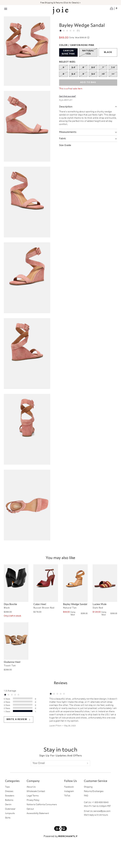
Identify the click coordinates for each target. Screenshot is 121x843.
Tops (7, 790)
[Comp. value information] (88, 41)
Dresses (9, 795)
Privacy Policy (33, 803)
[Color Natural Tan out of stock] (88, 56)
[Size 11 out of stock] (113, 78)
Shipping (88, 790)
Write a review (18, 723)
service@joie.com (101, 814)
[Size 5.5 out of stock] (73, 71)
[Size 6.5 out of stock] (93, 71)
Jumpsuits (10, 817)
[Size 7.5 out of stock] (113, 71)
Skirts (7, 821)
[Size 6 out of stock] (83, 71)
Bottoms (9, 803)
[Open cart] (113, 8)
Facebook (69, 790)
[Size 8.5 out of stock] (73, 78)
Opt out (30, 812)
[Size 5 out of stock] (63, 71)
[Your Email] (58, 767)
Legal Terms (33, 799)
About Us (31, 790)
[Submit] (87, 767)
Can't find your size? (67, 100)
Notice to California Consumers (42, 808)
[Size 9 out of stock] (83, 78)
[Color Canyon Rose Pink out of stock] (68, 56)
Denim (8, 808)
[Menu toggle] (6, 9)
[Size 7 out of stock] (103, 71)
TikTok (67, 799)
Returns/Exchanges (94, 795)
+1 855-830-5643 (100, 806)
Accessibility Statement (38, 817)
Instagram (69, 795)
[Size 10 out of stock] (103, 78)
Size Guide (65, 149)
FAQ (86, 799)
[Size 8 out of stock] (63, 78)
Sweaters (9, 799)
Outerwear (10, 812)
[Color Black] (108, 56)
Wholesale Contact (36, 795)
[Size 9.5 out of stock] (93, 78)
